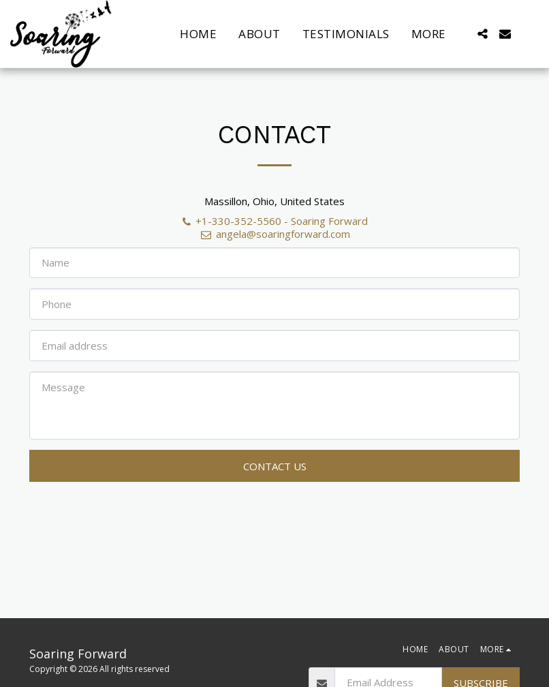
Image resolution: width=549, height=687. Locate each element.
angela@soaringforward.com (274, 234)
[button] (482, 34)
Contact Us (275, 466)
